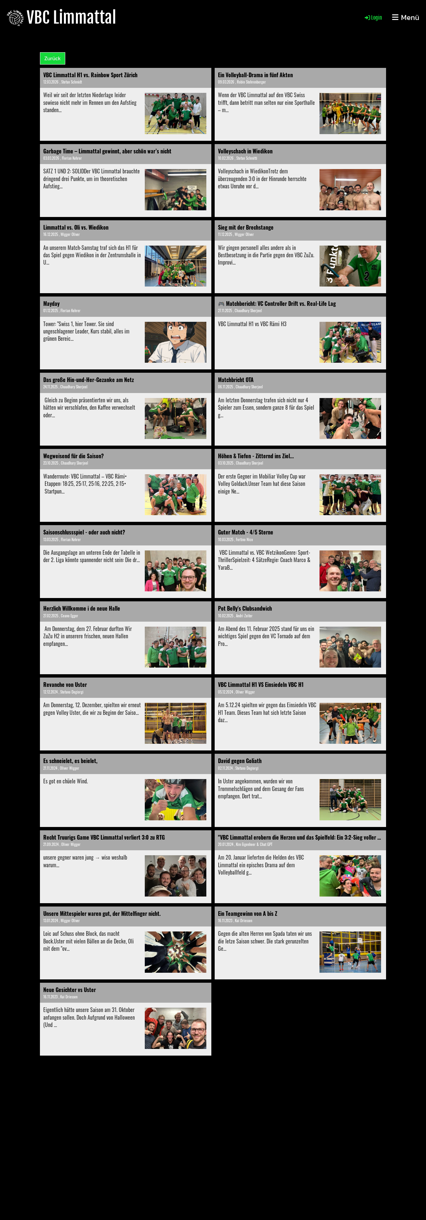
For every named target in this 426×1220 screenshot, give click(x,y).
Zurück (52, 58)
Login (373, 17)
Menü (405, 18)
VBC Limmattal (71, 18)
